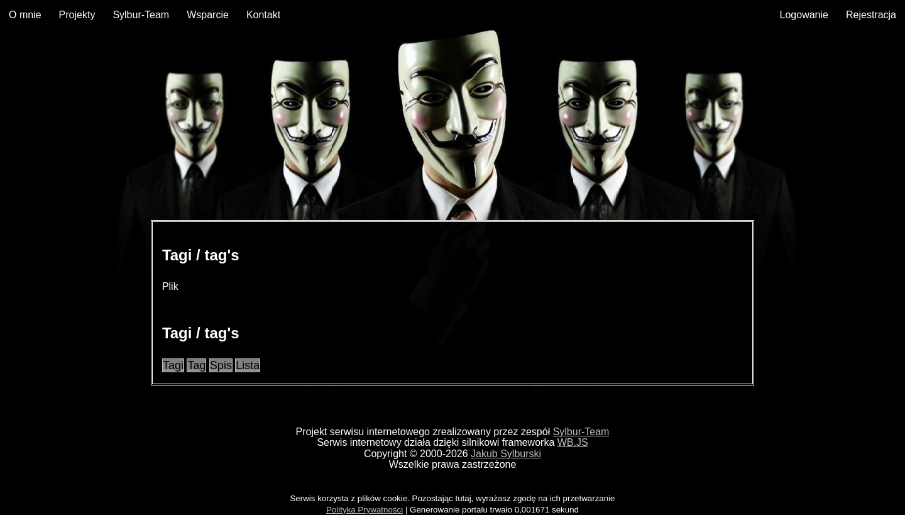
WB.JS (572, 442)
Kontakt (263, 14)
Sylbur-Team (140, 14)
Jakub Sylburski (506, 453)
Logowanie (804, 14)
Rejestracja (871, 14)
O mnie (25, 14)
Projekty (77, 14)
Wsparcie (208, 14)
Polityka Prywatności (364, 509)
